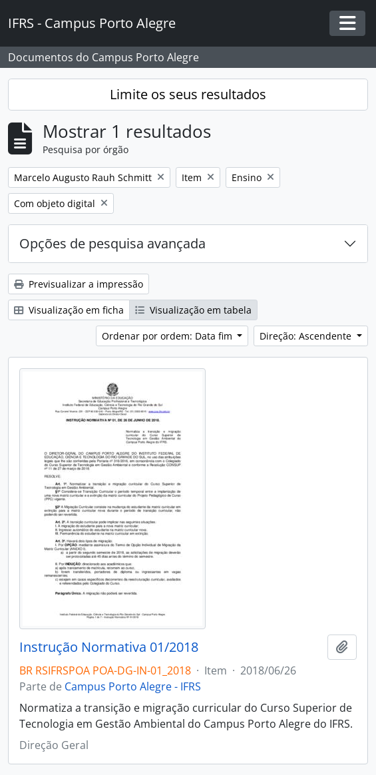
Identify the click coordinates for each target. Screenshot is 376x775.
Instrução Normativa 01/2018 (108, 647)
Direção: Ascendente (307, 336)
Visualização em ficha (69, 310)
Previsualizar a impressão (78, 284)
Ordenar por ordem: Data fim (168, 336)
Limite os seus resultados (188, 94)
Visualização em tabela (193, 310)
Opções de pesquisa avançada (112, 243)
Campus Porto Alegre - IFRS (133, 686)
